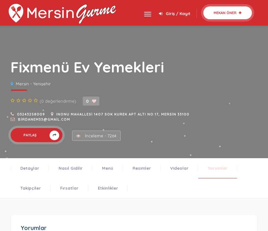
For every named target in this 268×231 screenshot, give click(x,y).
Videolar (179, 168)
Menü (107, 168)
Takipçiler (30, 188)
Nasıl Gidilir (71, 168)
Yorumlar (217, 168)
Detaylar (29, 168)
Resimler (142, 168)
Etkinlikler (108, 188)
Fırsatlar (69, 188)
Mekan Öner (228, 13)
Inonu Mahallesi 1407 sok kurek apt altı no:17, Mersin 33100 (122, 114)
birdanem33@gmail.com (44, 119)
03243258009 (31, 114)
